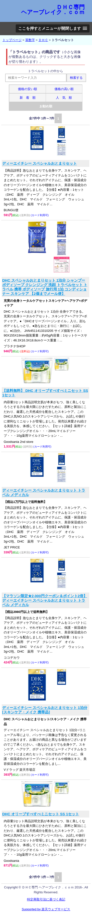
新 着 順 (28, 97)
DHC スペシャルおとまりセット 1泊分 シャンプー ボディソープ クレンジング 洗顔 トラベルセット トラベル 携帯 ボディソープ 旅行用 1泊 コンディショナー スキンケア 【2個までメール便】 (44, 287)
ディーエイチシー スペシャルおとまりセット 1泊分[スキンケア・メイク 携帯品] (44, 710)
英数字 (30, 40)
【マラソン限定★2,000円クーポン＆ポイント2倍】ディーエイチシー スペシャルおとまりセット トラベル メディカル (44, 600)
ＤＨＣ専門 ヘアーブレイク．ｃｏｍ (53, 9)
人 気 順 (64, 97)
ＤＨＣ (43, 40)
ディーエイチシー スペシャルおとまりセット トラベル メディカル (43, 492)
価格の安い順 (27, 89)
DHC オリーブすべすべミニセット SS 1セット (40, 814)
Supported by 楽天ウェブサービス (46, 909)
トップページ (12, 40)
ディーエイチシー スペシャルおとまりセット (39, 163)
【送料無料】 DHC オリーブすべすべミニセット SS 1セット (45, 392)
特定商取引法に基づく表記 (46, 899)
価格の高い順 (64, 89)
